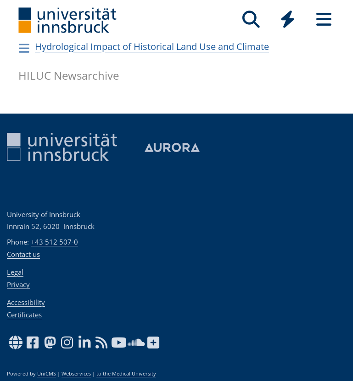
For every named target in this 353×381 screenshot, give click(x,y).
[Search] (251, 19)
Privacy (18, 284)
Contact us (23, 254)
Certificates (24, 314)
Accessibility (26, 302)
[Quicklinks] (287, 19)
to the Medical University (126, 373)
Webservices (76, 373)
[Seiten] (324, 19)
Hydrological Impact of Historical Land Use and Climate (152, 46)
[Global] (287, 20)
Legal (15, 272)
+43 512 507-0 (54, 241)
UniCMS (46, 373)
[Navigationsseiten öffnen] (25, 48)
